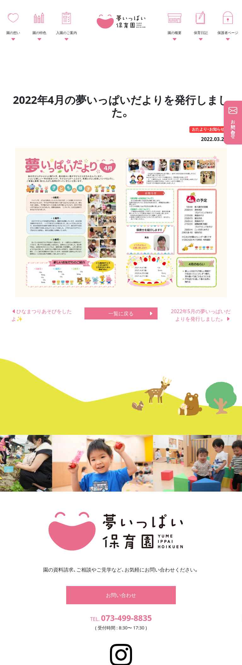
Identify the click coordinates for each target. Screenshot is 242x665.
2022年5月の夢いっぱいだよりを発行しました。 (201, 315)
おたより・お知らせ (208, 129)
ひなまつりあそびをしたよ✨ (41, 315)
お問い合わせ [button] (121, 572)
